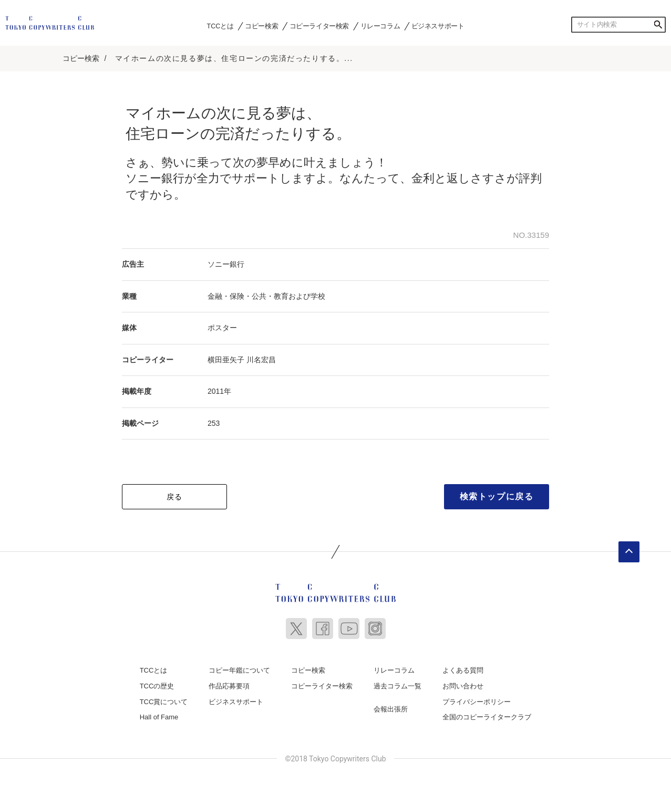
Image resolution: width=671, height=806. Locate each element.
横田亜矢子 (226, 359)
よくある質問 (462, 670)
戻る (175, 497)
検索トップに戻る (497, 496)
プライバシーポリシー (476, 702)
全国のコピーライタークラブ (486, 717)
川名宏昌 (261, 359)
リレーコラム (380, 25)
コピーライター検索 (319, 25)
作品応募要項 (229, 686)
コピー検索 (261, 25)
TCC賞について (164, 702)
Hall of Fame (159, 717)
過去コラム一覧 (397, 686)
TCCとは (220, 25)
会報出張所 (391, 709)
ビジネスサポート (437, 25)
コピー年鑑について (239, 670)
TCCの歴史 (157, 686)
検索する (658, 25)
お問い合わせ (462, 686)
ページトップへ (628, 551)
